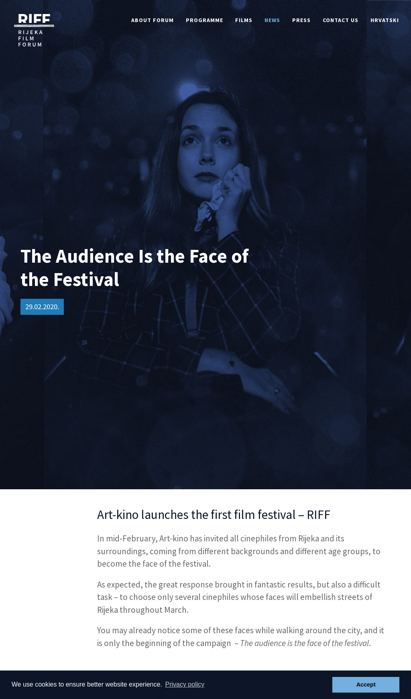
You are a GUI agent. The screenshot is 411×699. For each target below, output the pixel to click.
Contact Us (340, 20)
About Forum (152, 20)
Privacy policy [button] (184, 684)
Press (301, 20)
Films (243, 20)
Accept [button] (366, 684)
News (272, 20)
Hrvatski (384, 20)
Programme (204, 20)
